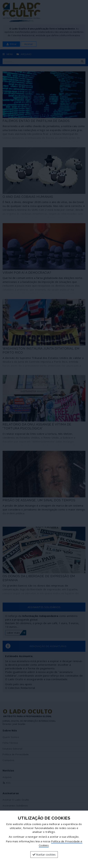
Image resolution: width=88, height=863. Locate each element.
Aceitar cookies (44, 854)
